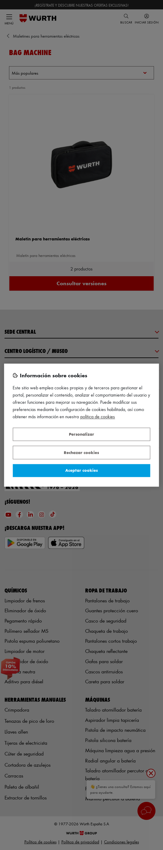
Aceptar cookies (81, 470)
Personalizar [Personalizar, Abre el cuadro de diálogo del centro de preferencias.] (81, 434)
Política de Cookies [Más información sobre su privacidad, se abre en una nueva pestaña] (97, 416)
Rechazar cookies (81, 452)
